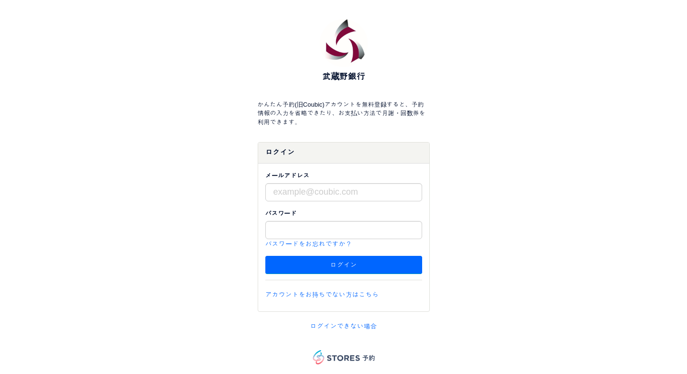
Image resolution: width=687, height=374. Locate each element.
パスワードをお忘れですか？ (308, 244)
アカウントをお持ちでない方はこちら (322, 294)
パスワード (281, 213)
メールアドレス (287, 175)
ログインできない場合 (343, 326)
